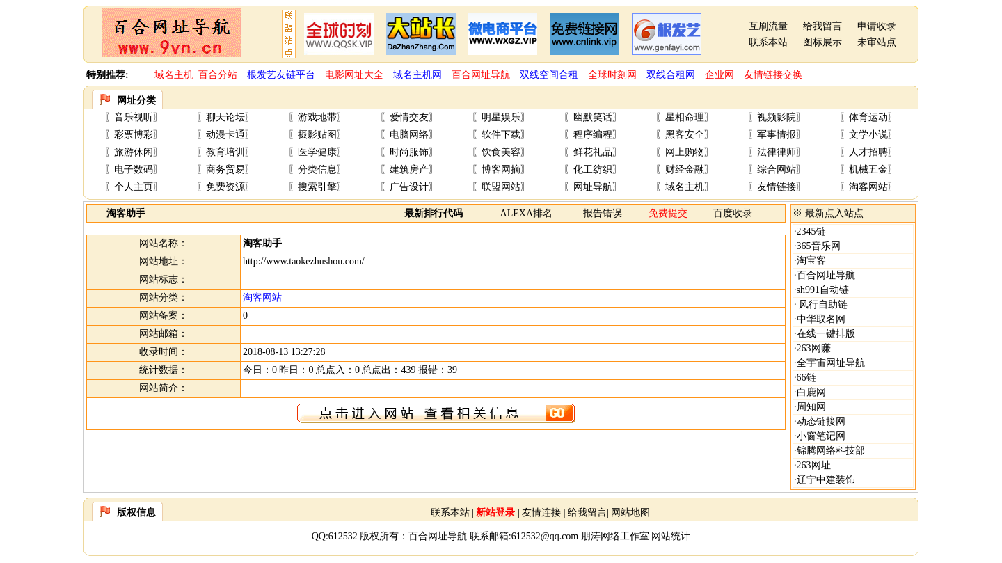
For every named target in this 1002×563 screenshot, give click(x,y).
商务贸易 (225, 169)
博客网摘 (501, 169)
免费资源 (225, 187)
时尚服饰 (409, 152)
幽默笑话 (592, 117)
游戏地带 (317, 117)
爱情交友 (409, 117)
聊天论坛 (225, 117)
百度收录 (732, 213)
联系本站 (768, 42)
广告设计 (409, 187)
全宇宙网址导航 (831, 363)
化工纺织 (592, 169)
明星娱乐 (501, 117)
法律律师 (776, 152)
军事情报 (776, 134)
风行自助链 (822, 304)
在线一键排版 (826, 333)
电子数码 (133, 169)
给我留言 (822, 26)
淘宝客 (811, 260)
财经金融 (684, 169)
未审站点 (876, 42)
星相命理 (684, 117)
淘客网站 (868, 187)
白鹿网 (811, 392)
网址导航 (592, 187)
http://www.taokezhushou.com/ (304, 261)
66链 (806, 377)
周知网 (811, 407)
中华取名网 (821, 319)
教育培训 (225, 152)
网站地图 (630, 512)
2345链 (811, 231)
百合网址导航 (826, 275)
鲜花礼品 (592, 152)
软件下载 (501, 134)
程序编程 (592, 134)
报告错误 (602, 213)
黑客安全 (684, 134)
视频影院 (776, 117)
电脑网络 (409, 134)
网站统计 (670, 536)
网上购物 (684, 152)
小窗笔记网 (821, 436)
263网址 (814, 465)
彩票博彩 (133, 134)
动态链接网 (821, 421)
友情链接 (776, 187)
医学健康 (317, 152)
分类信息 (317, 169)
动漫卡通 (225, 134)
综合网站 (776, 169)
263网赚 (814, 348)
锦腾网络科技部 (831, 450)
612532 (343, 536)
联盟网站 (501, 187)
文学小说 (868, 134)
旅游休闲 (133, 152)
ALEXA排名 (526, 213)
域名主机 (684, 187)
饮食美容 (501, 152)
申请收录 (876, 26)
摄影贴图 (317, 134)
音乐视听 (133, 117)
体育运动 (868, 117)
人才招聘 (868, 152)
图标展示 (822, 42)
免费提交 (668, 213)
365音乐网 (819, 246)
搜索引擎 (317, 187)
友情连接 (541, 512)
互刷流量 (768, 26)
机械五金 (868, 169)
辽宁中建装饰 (826, 480)
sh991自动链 (823, 290)
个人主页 (133, 187)
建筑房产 (409, 169)
